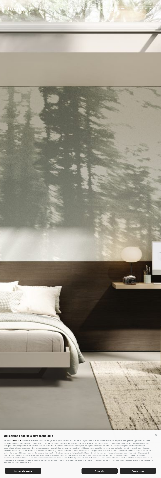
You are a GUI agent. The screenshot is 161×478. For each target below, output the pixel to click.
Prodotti (47, 5)
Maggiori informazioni (23, 471)
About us (33, 5)
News (60, 5)
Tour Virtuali (109, 5)
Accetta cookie (138, 471)
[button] (156, 435)
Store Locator (72, 5)
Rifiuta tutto (100, 471)
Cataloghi (144, 5)
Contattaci (125, 5)
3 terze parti (16, 441)
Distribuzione (91, 5)
